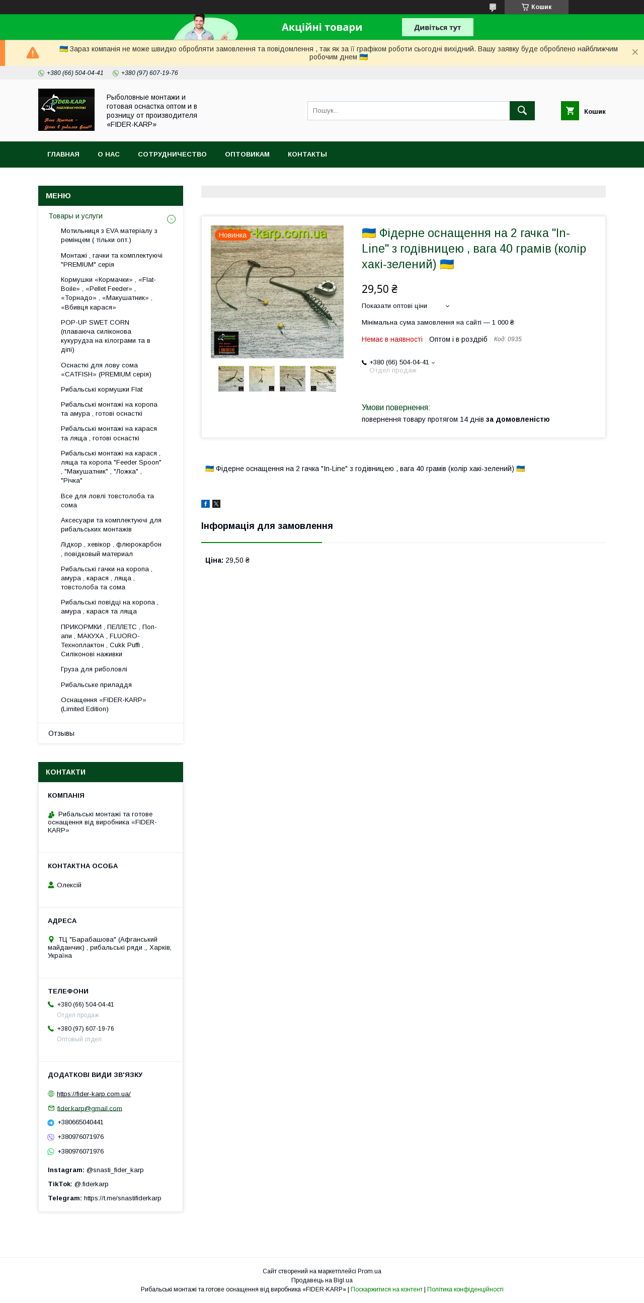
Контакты (307, 154)
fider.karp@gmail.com (89, 1108)
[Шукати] (522, 110)
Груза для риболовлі (94, 669)
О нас (109, 154)
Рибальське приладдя (96, 684)
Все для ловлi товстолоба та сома (107, 500)
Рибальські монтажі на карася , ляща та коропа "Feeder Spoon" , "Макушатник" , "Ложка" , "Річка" (111, 467)
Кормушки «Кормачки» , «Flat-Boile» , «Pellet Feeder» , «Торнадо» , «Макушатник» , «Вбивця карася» (108, 293)
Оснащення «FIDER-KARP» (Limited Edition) (103, 704)
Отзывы (61, 733)
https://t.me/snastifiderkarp (123, 1198)
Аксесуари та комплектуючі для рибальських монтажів (111, 524)
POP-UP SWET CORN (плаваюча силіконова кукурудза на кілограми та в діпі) (105, 336)
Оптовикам (247, 154)
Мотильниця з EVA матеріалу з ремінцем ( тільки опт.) (109, 235)
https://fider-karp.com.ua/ (94, 1094)
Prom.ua (369, 1271)
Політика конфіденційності (465, 1289)
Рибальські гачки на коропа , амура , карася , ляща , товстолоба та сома (106, 578)
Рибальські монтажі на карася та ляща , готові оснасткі (109, 433)
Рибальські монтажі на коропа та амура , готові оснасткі (109, 409)
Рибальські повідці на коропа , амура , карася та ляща (109, 606)
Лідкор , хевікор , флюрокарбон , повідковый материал (111, 549)
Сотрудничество (172, 154)
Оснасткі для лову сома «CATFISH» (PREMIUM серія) (106, 369)
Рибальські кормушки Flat (101, 389)
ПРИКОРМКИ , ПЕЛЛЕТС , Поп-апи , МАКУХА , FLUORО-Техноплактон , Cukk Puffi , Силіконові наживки (109, 640)
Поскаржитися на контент (387, 1289)
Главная (63, 154)
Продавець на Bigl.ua (322, 1280)
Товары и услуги (75, 216)
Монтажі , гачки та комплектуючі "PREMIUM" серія (112, 260)
